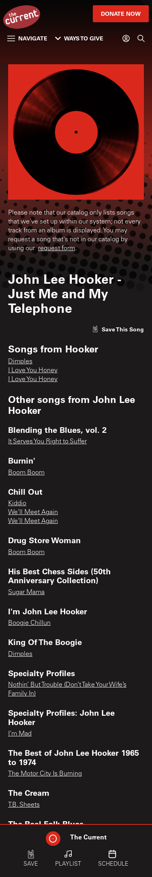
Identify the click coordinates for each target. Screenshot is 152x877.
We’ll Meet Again (33, 512)
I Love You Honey (33, 370)
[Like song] (118, 329)
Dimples (20, 361)
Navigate (27, 38)
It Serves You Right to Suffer (47, 441)
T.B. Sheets (24, 805)
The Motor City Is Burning (45, 774)
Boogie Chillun (29, 623)
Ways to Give (79, 38)
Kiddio (17, 503)
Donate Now (121, 13)
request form (56, 248)
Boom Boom (26, 473)
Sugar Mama (26, 592)
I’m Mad (20, 734)
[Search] (141, 38)
